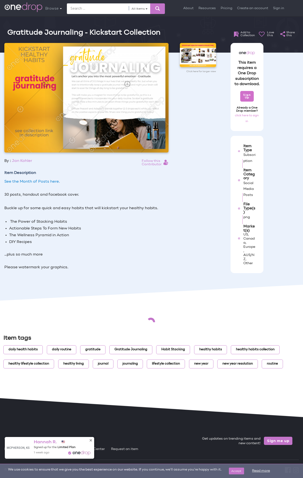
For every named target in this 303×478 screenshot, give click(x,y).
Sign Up (247, 96)
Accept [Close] (236, 471)
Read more (261, 470)
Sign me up (278, 441)
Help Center (95, 449)
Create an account (252, 8)
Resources (207, 8)
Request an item (124, 449)
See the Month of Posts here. (32, 182)
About (188, 8)
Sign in (278, 8)
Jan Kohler (22, 161)
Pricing (226, 8)
